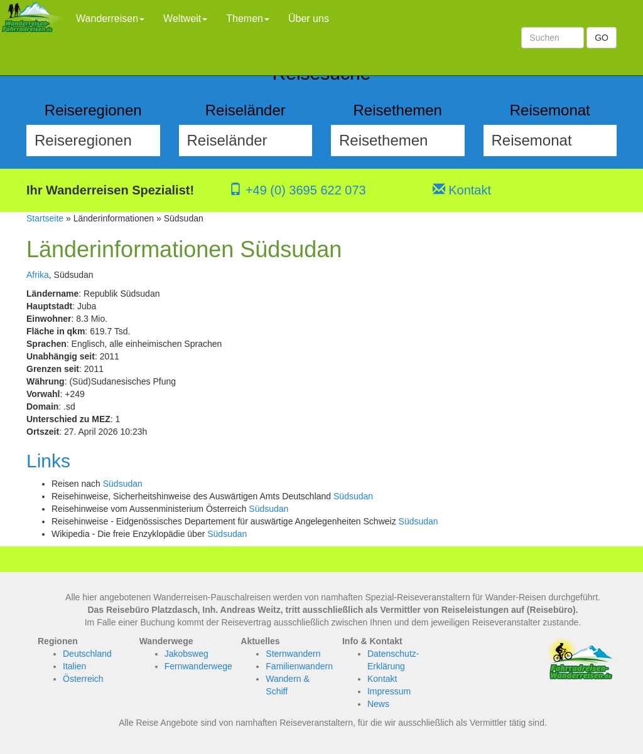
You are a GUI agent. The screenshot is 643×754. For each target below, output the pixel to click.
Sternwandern (293, 654)
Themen (247, 18)
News (378, 704)
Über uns (308, 18)
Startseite (44, 218)
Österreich (83, 679)
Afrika (37, 275)
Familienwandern (299, 666)
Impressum (389, 691)
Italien (74, 666)
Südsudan (123, 484)
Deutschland (87, 654)
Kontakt (462, 190)
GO (601, 38)
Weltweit (185, 18)
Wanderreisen (110, 18)
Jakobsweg (186, 654)
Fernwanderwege (198, 666)
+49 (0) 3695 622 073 (297, 190)
